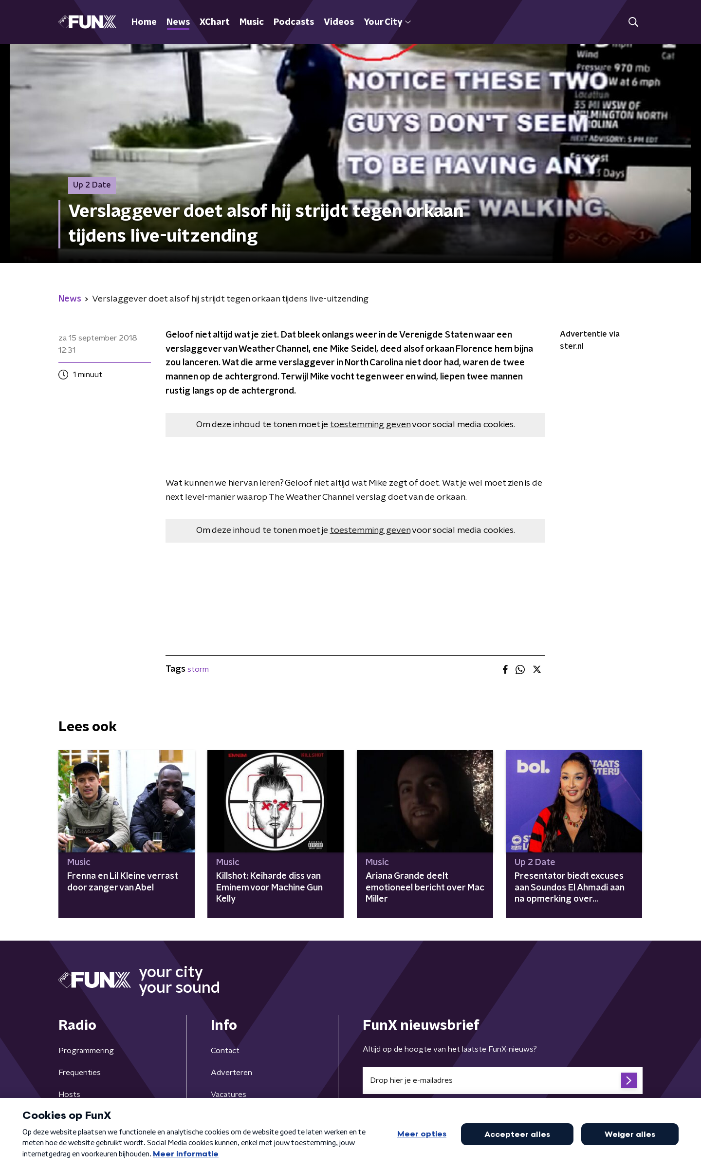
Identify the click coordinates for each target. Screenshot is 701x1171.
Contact (225, 1051)
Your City (387, 22)
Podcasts (294, 22)
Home (144, 22)
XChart (215, 22)
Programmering (86, 1051)
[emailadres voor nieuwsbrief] (503, 1080)
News (178, 22)
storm (198, 669)
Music (252, 22)
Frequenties (79, 1073)
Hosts (69, 1094)
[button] (633, 22)
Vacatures (228, 1094)
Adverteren (231, 1073)
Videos (339, 22)
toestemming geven (370, 424)
